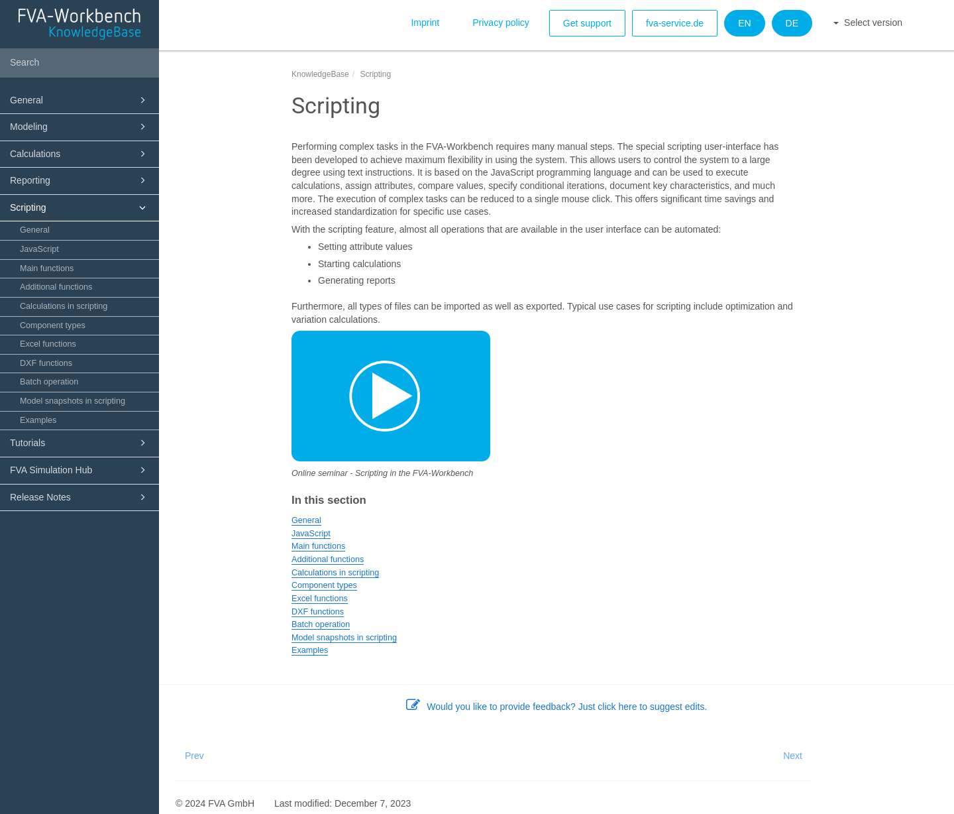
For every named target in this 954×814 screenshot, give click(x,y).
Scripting (80, 207)
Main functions (47, 268)
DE (792, 23)
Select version (867, 22)
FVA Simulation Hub (80, 470)
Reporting (80, 180)
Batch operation (49, 381)
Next (792, 755)
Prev (194, 755)
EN (744, 23)
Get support (587, 23)
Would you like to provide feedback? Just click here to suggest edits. (557, 706)
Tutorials (80, 443)
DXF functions (46, 363)
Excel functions (48, 344)
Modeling (80, 126)
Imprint (425, 22)
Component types (52, 325)
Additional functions (56, 287)
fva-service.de (675, 23)
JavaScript (39, 249)
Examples (38, 420)
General (80, 100)
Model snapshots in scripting (72, 401)
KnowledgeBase (320, 74)
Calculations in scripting (63, 306)
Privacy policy (500, 22)
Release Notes (80, 497)
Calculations (80, 153)
